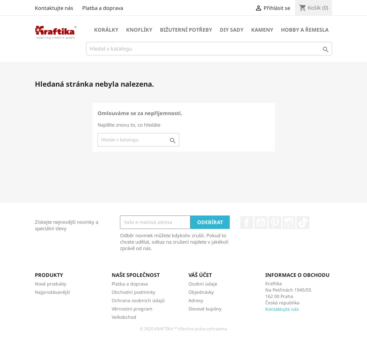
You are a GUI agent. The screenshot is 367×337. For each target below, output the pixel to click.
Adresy (195, 300)
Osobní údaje (202, 284)
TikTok (303, 222)
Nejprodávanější (52, 292)
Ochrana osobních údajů (138, 300)
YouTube (260, 222)
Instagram (289, 222)
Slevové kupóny (204, 309)
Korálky (106, 29)
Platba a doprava (102, 8)
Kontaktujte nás (54, 8)
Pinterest (274, 222)
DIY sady (231, 29)
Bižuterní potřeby (186, 29)
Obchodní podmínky (133, 292)
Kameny (262, 29)
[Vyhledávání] (209, 48)
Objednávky (201, 292)
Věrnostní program (132, 309)
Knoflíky (139, 29)
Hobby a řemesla (305, 29)
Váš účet (200, 274)
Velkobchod (124, 317)
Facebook (246, 222)
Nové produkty (50, 284)
